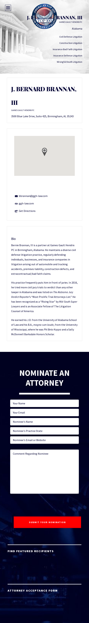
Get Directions (27, 211)
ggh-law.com (26, 203)
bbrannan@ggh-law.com (33, 196)
